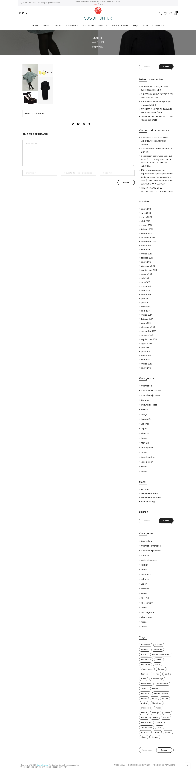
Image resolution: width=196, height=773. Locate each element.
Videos (144, 466)
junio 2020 (146, 213)
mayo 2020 (146, 217)
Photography (147, 447)
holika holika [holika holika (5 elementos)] (162, 683)
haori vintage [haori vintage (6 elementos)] (157, 678)
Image (144, 414)
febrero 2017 (147, 319)
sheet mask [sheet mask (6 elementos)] (146, 722)
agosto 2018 (146, 274)
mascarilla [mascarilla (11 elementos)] (146, 708)
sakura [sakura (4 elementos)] (166, 717)
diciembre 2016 (148, 327)
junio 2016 (145, 351)
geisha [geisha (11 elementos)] (168, 674)
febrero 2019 (147, 257)
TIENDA (46, 25)
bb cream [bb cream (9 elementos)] (145, 645)
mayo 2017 (146, 306)
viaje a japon (147, 462)
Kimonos (145, 433)
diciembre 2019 (148, 237)
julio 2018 (145, 278)
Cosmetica (146, 385)
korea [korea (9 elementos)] (144, 698)
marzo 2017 (146, 315)
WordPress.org (148, 501)
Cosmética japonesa (151, 395)
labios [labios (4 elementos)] (165, 698)
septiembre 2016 (149, 339)
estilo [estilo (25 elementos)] (157, 664)
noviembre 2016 (148, 331)
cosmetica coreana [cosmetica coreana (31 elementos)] (161, 654)
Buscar (164, 750)
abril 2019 (145, 249)
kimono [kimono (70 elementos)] (155, 688)
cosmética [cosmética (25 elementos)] (146, 659)
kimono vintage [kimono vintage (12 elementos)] (161, 693)
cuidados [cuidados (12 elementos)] (145, 664)
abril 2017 (145, 310)
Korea (144, 438)
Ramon (144, 188)
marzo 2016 (146, 363)
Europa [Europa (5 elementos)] (161, 669)
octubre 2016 (147, 335)
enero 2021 (146, 209)
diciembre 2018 (148, 266)
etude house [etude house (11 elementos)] (147, 669)
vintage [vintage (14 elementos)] (154, 737)
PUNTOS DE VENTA (120, 25)
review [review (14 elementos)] (144, 717)
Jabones (145, 424)
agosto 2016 (146, 343)
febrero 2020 (147, 229)
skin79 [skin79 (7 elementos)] (159, 722)
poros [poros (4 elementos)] (167, 712)
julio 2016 (145, 347)
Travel (144, 452)
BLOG (145, 25)
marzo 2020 (146, 225)
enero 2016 (146, 368)
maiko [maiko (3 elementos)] (144, 703)
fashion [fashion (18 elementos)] (144, 674)
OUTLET (57, 25)
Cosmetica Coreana (151, 390)
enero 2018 (146, 294)
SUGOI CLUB (88, 25)
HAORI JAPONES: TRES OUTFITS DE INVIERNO (154, 141)
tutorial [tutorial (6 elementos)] (168, 732)
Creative (145, 400)
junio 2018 (145, 282)
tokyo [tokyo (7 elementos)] (159, 727)
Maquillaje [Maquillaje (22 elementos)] (156, 703)
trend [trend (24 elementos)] (157, 732)
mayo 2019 (146, 245)
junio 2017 (145, 302)
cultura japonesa (149, 404)
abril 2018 (145, 290)
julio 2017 (145, 298)
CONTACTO (158, 25)
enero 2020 (146, 233)
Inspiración (146, 419)
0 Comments (98, 47)
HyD (65, 767)
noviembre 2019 (148, 241)
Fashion (144, 409)
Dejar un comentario (35, 113)
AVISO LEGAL (119, 765)
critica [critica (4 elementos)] (159, 659)
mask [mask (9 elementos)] (158, 708)
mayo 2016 (146, 355)
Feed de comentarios (151, 497)
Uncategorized (148, 457)
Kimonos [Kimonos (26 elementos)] (145, 693)
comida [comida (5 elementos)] (144, 649)
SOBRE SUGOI (72, 25)
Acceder (145, 489)
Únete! (100, 4)
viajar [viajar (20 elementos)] (143, 737)
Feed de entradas (149, 493)
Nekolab (48, 767)
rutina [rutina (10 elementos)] (155, 717)
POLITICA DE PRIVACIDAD (164, 765)
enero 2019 (146, 262)
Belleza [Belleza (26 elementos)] (158, 645)
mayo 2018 (146, 286)
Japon (144, 428)
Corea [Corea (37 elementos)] (144, 654)
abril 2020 (145, 221)
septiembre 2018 (149, 270)
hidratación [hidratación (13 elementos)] (146, 683)
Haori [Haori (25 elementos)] (143, 678)
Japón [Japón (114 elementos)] (144, 688)
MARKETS (103, 25)
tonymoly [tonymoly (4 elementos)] (145, 732)
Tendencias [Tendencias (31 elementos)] (146, 727)
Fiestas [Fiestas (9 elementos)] (156, 674)
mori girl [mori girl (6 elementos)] (155, 712)
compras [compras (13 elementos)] (158, 649)
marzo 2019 (146, 253)
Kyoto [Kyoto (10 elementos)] (154, 698)
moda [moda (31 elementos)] (144, 712)
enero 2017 (146, 323)
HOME (35, 25)
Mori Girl (145, 443)
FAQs (135, 25)
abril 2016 (145, 359)
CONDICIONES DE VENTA (139, 765)
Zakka (144, 471)
